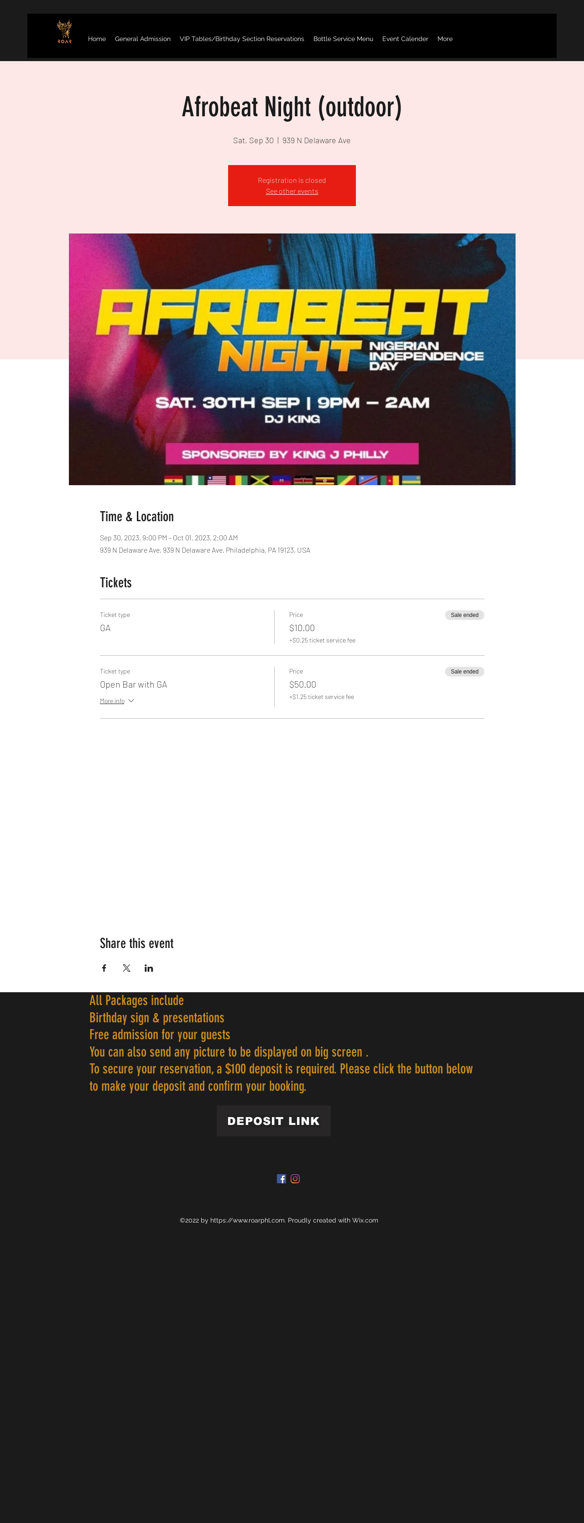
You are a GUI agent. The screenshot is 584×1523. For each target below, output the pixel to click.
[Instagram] (295, 1178)
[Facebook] (281, 1178)
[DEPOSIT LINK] (274, 1120)
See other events (292, 190)
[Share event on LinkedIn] (149, 968)
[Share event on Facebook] (104, 968)
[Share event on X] (126, 968)
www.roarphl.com (259, 1220)
